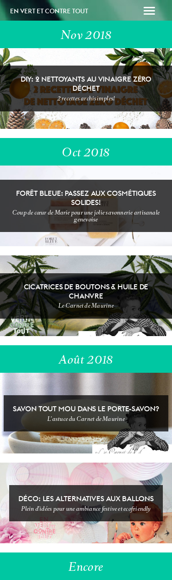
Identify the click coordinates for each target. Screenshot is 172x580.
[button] (149, 12)
